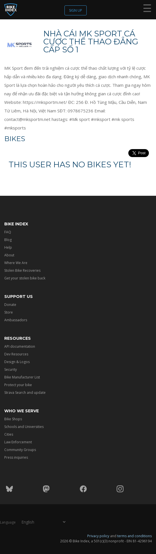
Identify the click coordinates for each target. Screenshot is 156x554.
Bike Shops (13, 419)
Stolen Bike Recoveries (22, 270)
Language (8, 522)
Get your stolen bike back (24, 278)
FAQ (7, 232)
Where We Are (15, 262)
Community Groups (20, 449)
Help (8, 247)
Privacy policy (98, 536)
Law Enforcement (18, 442)
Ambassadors (15, 320)
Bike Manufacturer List (22, 377)
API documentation (19, 346)
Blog (8, 239)
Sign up (75, 10)
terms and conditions (134, 536)
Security (10, 369)
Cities (8, 434)
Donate (10, 304)
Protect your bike (18, 384)
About (9, 255)
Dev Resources (16, 354)
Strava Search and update (25, 392)
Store (8, 312)
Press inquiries (16, 457)
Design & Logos (17, 361)
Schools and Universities (24, 426)
